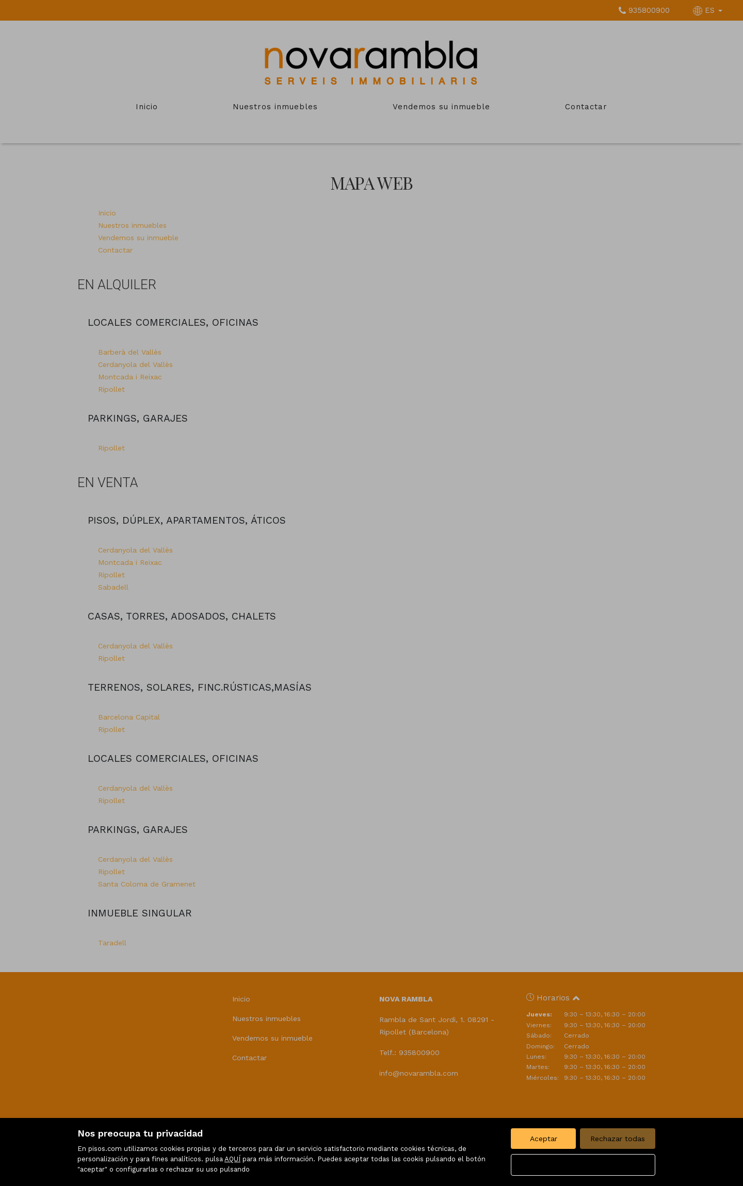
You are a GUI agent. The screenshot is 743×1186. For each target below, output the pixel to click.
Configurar (583, 1165)
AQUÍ (232, 1159)
